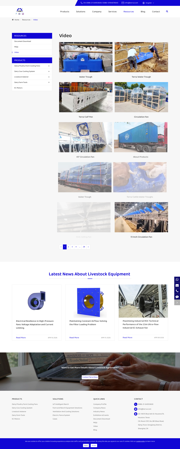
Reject (86, 445)
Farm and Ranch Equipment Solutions (67, 411)
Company (96, 11)
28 (84, 246)
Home (17, 19)
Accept (94, 445)
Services (112, 11)
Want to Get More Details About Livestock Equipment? (90, 370)
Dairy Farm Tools (20, 82)
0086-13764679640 (110, 2)
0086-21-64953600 (94, 2)
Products (64, 11)
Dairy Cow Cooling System (24, 71)
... (79, 246)
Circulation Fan (141, 117)
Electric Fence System (61, 418)
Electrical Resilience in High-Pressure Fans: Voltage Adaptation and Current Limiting (35, 322)
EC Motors (18, 87)
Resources (129, 11)
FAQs (16, 46)
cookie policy (140, 441)
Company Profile (99, 407)
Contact (156, 11)
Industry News (99, 415)
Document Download (22, 41)
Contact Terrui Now (90, 378)
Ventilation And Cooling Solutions (66, 415)
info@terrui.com (131, 2)
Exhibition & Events (101, 418)
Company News (99, 411)
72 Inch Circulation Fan (139, 237)
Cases (55, 422)
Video (35, 19)
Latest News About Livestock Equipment (89, 275)
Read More (21, 335)
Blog (143, 11)
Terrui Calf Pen (85, 117)
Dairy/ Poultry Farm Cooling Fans (27, 65)
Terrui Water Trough (141, 77)
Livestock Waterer (21, 76)
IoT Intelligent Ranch (61, 407)
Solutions (80, 11)
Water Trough (85, 77)
